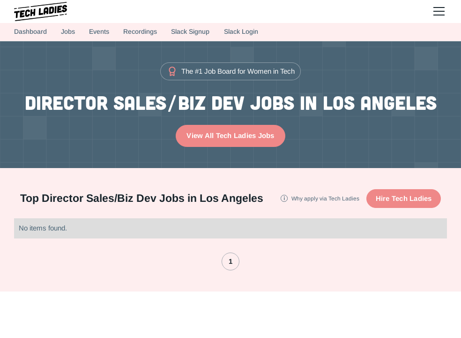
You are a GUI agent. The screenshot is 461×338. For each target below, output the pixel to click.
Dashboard (30, 31)
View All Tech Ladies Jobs (230, 135)
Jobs (68, 31)
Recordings (140, 31)
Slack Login (241, 31)
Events (99, 31)
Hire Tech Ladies (404, 198)
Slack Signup (190, 31)
